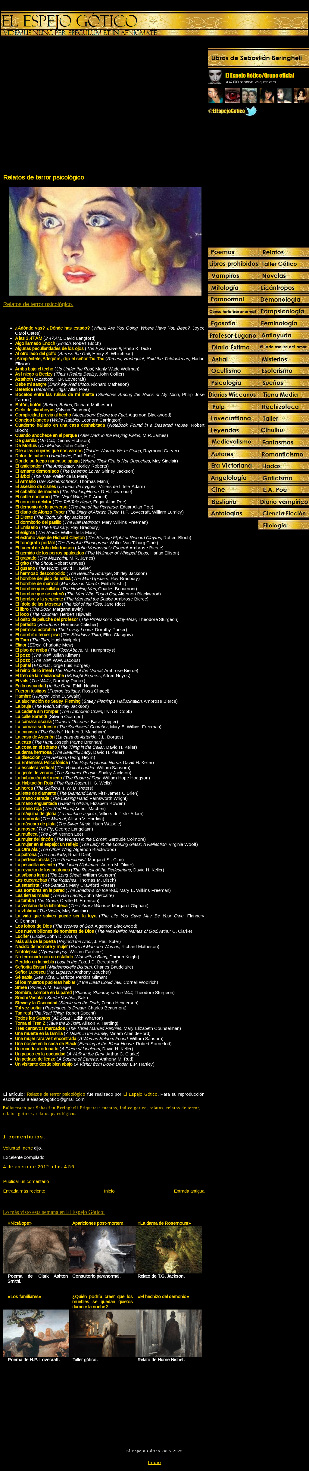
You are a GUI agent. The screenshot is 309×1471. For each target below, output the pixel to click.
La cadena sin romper (36, 711)
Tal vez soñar (28, 1007)
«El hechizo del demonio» (163, 1296)
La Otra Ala (26, 849)
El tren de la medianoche (39, 675)
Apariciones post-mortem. (98, 1223)
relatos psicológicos (56, 1113)
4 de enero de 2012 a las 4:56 (38, 1166)
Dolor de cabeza (31, 455)
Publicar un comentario (26, 1181)
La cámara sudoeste (35, 726)
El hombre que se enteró (39, 593)
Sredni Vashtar (29, 997)
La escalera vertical (34, 767)
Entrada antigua (189, 1190)
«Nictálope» (20, 1223)
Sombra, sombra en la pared (43, 992)
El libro (22, 609)
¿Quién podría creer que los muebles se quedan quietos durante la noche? (102, 1301)
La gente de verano (34, 772)
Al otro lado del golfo (35, 353)
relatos (157, 1108)
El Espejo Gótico (140, 1094)
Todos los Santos (32, 1018)
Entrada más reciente (24, 1190)
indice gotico (133, 1108)
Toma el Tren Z (30, 1023)
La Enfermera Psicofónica (41, 762)
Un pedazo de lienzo (35, 1058)
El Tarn (22, 639)
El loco (22, 614)
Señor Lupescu (30, 972)
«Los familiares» (24, 1296)
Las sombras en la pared (39, 890)
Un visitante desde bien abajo (44, 1064)
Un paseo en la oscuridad (40, 1053)
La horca (24, 788)
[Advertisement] (63, 106)
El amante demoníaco (37, 471)
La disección (27, 757)
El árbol (22, 476)
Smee (21, 987)
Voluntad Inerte (18, 1147)
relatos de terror (182, 1108)
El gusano (25, 568)
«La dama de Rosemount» (164, 1223)
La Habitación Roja (34, 782)
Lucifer (22, 936)
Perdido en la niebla (34, 961)
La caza (23, 742)
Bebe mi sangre (30, 384)
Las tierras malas (32, 895)
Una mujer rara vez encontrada (45, 1038)
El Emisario (26, 527)
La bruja (23, 706)
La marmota (27, 818)
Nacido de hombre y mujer (41, 946)
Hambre (23, 696)
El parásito (25, 624)
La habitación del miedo (38, 777)
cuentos (109, 1108)
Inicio (109, 1190)
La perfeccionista (32, 859)
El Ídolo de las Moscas (38, 604)
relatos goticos (18, 1113)
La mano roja (28, 808)
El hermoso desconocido (40, 573)
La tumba (24, 900)
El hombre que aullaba (37, 588)
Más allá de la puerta (35, 941)
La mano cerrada (32, 798)
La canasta (26, 731)
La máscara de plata (35, 823)
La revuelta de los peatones (42, 869)
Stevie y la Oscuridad (36, 1002)
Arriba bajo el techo (34, 368)
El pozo (22, 655)
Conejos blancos (32, 419)
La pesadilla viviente (35, 864)
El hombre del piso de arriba (42, 578)
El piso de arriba (31, 650)
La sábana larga (31, 874)
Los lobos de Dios (33, 926)
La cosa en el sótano (36, 747)
